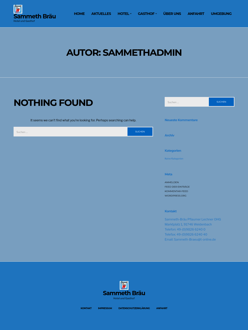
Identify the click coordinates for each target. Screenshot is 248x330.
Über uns (172, 14)
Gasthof (146, 14)
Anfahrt (196, 14)
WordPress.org (175, 195)
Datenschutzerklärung (134, 308)
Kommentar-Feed (176, 191)
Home (79, 14)
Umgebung (221, 14)
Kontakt (86, 308)
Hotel (123, 14)
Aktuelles (101, 14)
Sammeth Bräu (35, 16)
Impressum (105, 308)
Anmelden (172, 182)
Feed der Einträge (177, 186)
